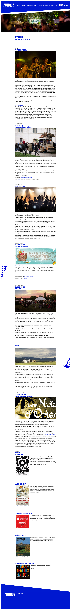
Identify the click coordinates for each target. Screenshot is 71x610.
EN (58, 5)
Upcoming (51, 5)
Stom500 (24, 278)
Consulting (41, 5)
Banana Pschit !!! (19, 266)
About (46, 5)
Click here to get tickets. (49, 434)
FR (56, 5)
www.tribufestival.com (26, 177)
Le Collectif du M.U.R (29, 276)
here (19, 179)
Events (18, 5)
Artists (35, 5)
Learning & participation (27, 5)
